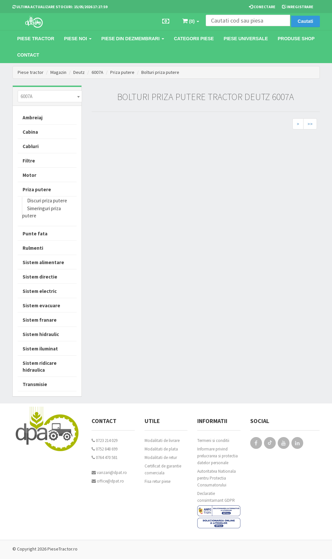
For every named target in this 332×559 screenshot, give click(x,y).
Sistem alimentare (43, 262)
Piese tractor (35, 38)
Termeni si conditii (213, 440)
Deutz (79, 72)
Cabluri (31, 146)
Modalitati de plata (161, 449)
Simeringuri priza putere (41, 212)
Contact (28, 55)
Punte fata (35, 233)
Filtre (29, 161)
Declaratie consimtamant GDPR (216, 497)
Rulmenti (33, 248)
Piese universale (246, 38)
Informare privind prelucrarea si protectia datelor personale (217, 456)
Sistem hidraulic (41, 334)
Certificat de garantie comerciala (163, 469)
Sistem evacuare (41, 305)
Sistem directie (40, 277)
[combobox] (50, 96)
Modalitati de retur (161, 457)
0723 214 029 (104, 440)
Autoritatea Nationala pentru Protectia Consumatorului (216, 478)
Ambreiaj (33, 117)
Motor (29, 175)
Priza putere (122, 72)
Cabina (30, 132)
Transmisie (35, 384)
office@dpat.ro (108, 481)
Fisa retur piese (157, 481)
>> (310, 124)
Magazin (58, 72)
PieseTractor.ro (62, 549)
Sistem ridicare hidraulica (40, 366)
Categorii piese (194, 38)
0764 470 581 (104, 457)
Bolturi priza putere (160, 72)
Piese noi (78, 38)
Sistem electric (40, 291)
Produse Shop (296, 38)
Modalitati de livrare (162, 440)
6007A (97, 72)
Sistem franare (40, 320)
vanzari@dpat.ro (109, 472)
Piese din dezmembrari (132, 38)
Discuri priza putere (47, 200)
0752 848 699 (104, 449)
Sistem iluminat (40, 349)
